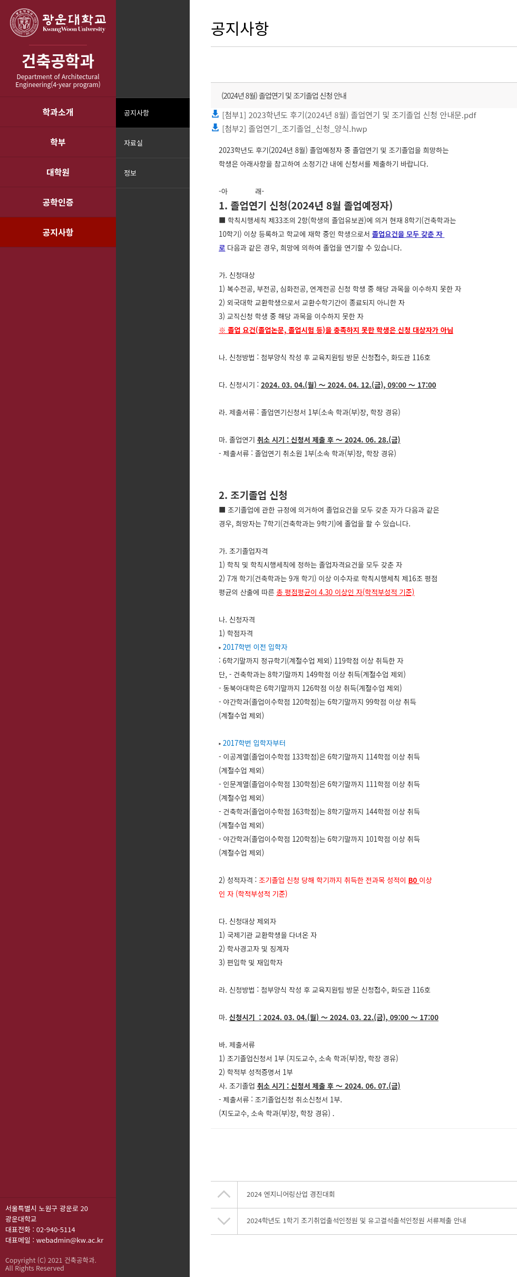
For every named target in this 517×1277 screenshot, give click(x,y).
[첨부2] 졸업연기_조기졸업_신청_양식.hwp (289, 128)
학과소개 (58, 111)
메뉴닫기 (180, 179)
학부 (57, 142)
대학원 (58, 172)
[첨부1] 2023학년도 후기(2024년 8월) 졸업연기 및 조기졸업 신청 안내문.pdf (343, 114)
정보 (130, 173)
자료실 (133, 143)
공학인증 (58, 202)
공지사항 (58, 232)
